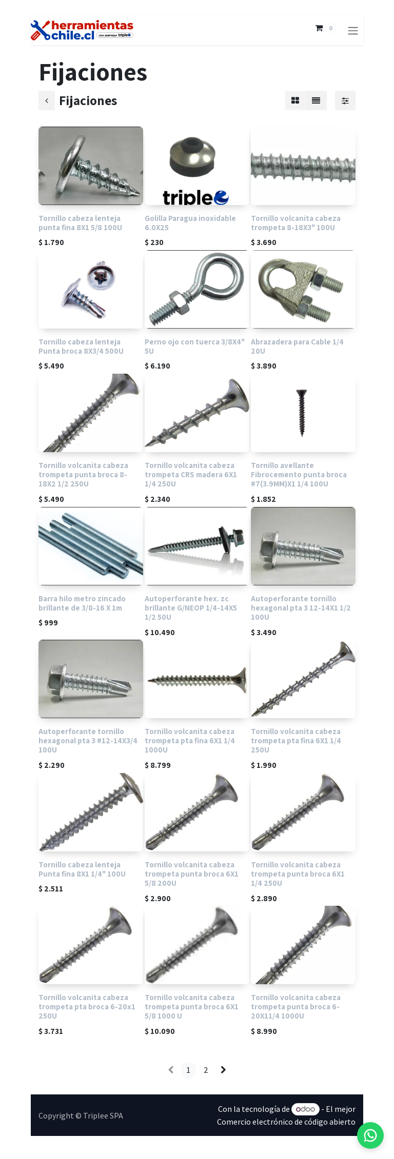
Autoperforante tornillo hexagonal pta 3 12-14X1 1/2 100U (301, 607)
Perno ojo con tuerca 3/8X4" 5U (195, 346)
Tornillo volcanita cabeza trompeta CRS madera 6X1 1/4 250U (191, 474)
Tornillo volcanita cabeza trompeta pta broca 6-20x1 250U (86, 1006)
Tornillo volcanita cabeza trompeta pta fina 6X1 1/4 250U (296, 740)
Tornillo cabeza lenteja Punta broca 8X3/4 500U (81, 346)
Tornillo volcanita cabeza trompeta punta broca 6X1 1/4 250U (298, 873)
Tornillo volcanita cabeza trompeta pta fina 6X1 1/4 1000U (190, 740)
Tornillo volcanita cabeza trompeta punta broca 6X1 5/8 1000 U (192, 1006)
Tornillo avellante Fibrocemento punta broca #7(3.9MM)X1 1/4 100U (299, 474)
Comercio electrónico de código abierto (286, 1121)
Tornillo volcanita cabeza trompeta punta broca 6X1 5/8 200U (192, 873)
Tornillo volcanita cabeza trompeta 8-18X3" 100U (296, 222)
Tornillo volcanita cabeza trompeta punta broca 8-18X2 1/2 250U (83, 474)
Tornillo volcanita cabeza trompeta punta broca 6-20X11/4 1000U (296, 1006)
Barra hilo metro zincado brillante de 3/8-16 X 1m (82, 603)
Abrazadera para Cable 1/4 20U (297, 346)
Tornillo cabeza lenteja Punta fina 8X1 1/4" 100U (82, 869)
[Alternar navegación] (353, 30)
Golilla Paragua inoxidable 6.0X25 (190, 222)
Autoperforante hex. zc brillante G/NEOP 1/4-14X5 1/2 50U (191, 607)
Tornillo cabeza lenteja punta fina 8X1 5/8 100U (80, 222)
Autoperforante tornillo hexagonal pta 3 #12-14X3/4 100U (87, 740)
